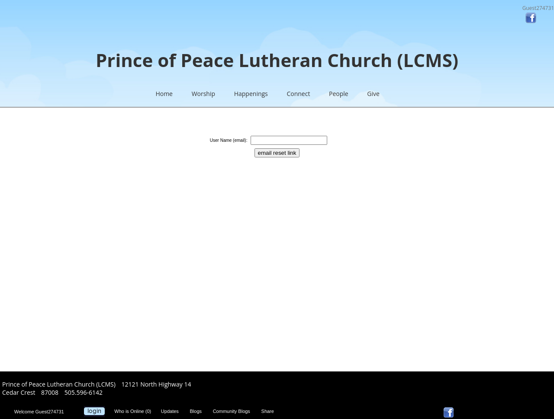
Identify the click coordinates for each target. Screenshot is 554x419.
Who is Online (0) (134, 411)
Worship (203, 94)
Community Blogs (233, 411)
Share (269, 411)
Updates (172, 411)
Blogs (198, 411)
